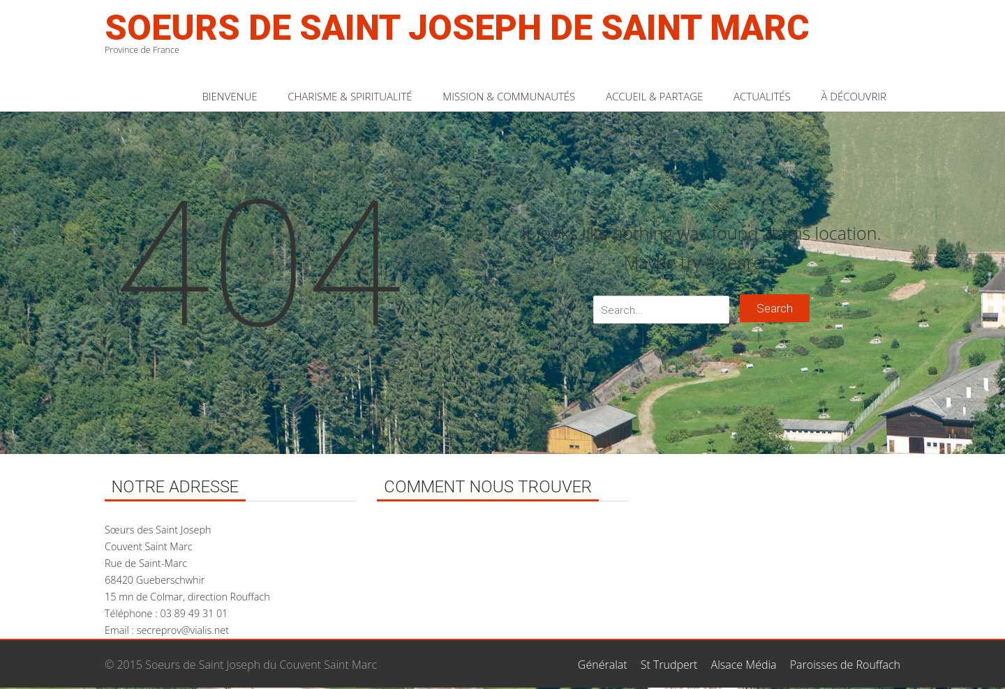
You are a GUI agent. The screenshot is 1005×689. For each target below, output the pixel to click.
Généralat (602, 664)
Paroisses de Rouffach (845, 664)
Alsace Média (744, 664)
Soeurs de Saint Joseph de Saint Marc (457, 28)
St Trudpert (669, 664)
